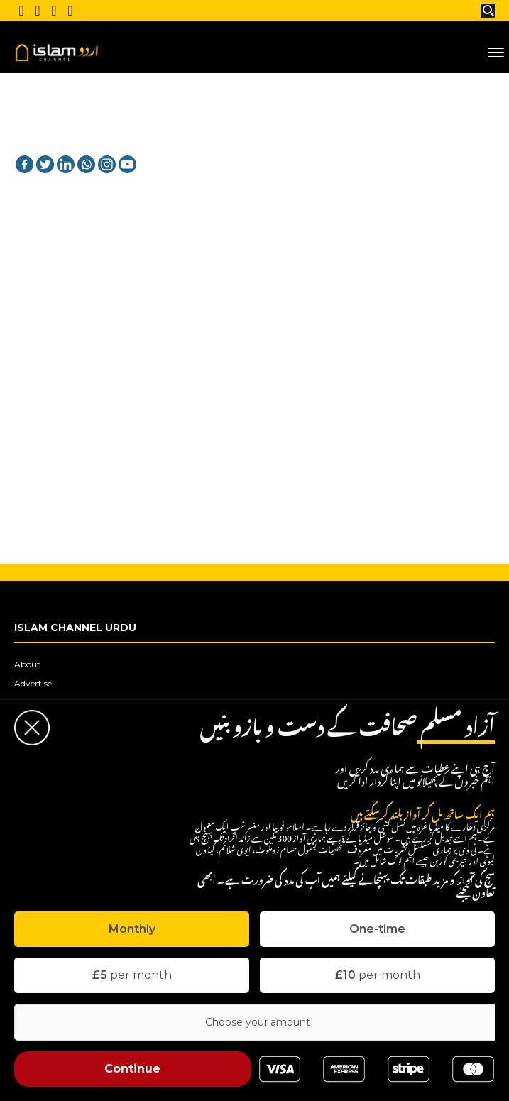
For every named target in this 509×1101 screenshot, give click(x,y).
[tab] (131, 929)
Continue (132, 1068)
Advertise (33, 683)
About (27, 664)
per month (132, 975)
